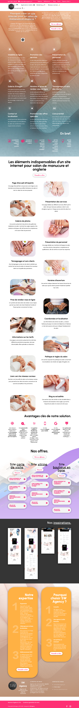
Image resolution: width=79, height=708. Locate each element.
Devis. (59, 1)
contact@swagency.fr (59, 684)
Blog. (54, 1)
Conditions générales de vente (31, 702)
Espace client (66, 1)
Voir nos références (56, 24)
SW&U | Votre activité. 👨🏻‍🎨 (15, 8)
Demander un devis (56, 29)
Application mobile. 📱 (28, 5)
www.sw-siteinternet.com (60, 689)
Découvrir (17, 473)
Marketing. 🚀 (40, 5)
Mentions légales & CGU (14, 702)
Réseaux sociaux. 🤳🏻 (54, 5)
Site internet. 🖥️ (13, 5)
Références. (47, 1)
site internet (47, 13)
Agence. (40, 1)
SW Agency (32, 706)
